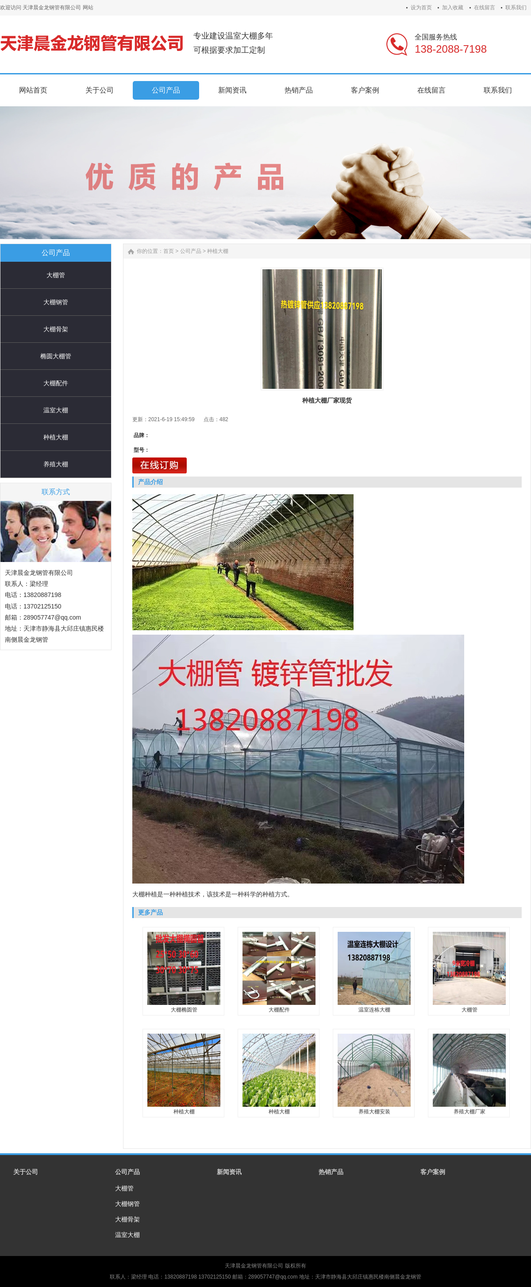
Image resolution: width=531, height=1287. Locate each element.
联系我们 (516, 7)
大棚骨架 (55, 329)
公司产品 (190, 251)
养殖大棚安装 (374, 1112)
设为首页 (421, 7)
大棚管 (55, 275)
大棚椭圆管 (184, 1010)
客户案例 (432, 1171)
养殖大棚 (55, 464)
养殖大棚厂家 (469, 1112)
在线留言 (484, 7)
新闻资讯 (229, 1171)
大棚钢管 (55, 302)
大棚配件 (55, 383)
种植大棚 (55, 437)
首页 (168, 251)
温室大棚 (55, 410)
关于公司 (25, 1171)
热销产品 (331, 1171)
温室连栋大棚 (374, 1010)
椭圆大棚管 (55, 356)
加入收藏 (452, 7)
